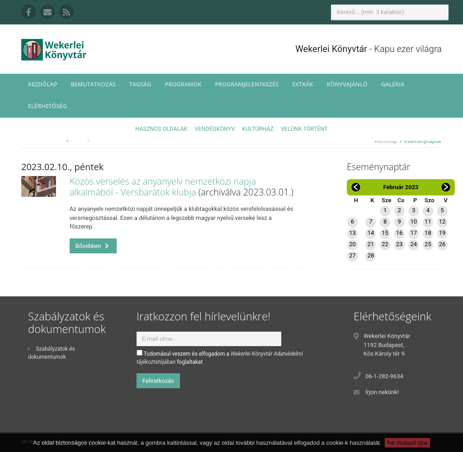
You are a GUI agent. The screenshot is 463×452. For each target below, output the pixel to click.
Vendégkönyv (215, 128)
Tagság (140, 84)
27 (352, 255)
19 (442, 232)
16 (399, 232)
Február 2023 (400, 187)
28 (371, 255)
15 (385, 232)
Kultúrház (258, 128)
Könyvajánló (347, 84)
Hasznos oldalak (161, 128)
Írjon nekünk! (382, 392)
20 (352, 244)
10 (413, 221)
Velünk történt (304, 128)
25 (428, 244)
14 (371, 232)
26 (442, 244)
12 (442, 221)
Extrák (302, 84)
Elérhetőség (47, 106)
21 (371, 244)
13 (352, 232)
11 (428, 221)
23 (399, 244)
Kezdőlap (42, 84)
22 (385, 244)
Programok (183, 84)
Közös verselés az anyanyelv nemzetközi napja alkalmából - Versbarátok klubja (163, 186)
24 (413, 244)
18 (428, 232)
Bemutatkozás (93, 84)
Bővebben (92, 246)
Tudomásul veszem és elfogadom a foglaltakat (220, 357)
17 (413, 232)
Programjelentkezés (247, 84)
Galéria (393, 84)
